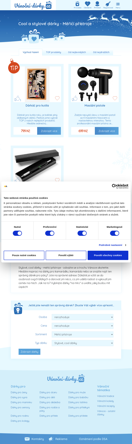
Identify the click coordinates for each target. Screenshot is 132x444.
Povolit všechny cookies (108, 255)
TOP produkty (53, 52)
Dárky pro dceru (48, 392)
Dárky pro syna (19, 397)
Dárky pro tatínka (77, 402)
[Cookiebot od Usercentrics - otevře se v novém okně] (114, 186)
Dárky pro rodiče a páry (50, 409)
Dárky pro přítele (49, 415)
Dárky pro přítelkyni (79, 407)
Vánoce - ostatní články (106, 413)
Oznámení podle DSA (93, 439)
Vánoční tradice (105, 396)
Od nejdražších (101, 52)
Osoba (43, 317)
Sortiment (41, 334)
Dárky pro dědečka (50, 402)
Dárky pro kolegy (20, 420)
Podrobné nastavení (110, 245)
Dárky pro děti (47, 397)
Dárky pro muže (77, 392)
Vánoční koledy (105, 401)
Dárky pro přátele (77, 415)
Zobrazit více (49, 131)
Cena (44, 325)
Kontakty (38, 439)
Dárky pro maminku (21, 402)
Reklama (61, 439)
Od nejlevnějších (77, 52)
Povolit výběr (66, 255)
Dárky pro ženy (19, 392)
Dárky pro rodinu (20, 415)
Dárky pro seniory (20, 407)
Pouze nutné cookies (24, 255)
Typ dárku (41, 343)
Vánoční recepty (106, 406)
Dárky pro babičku (78, 397)
